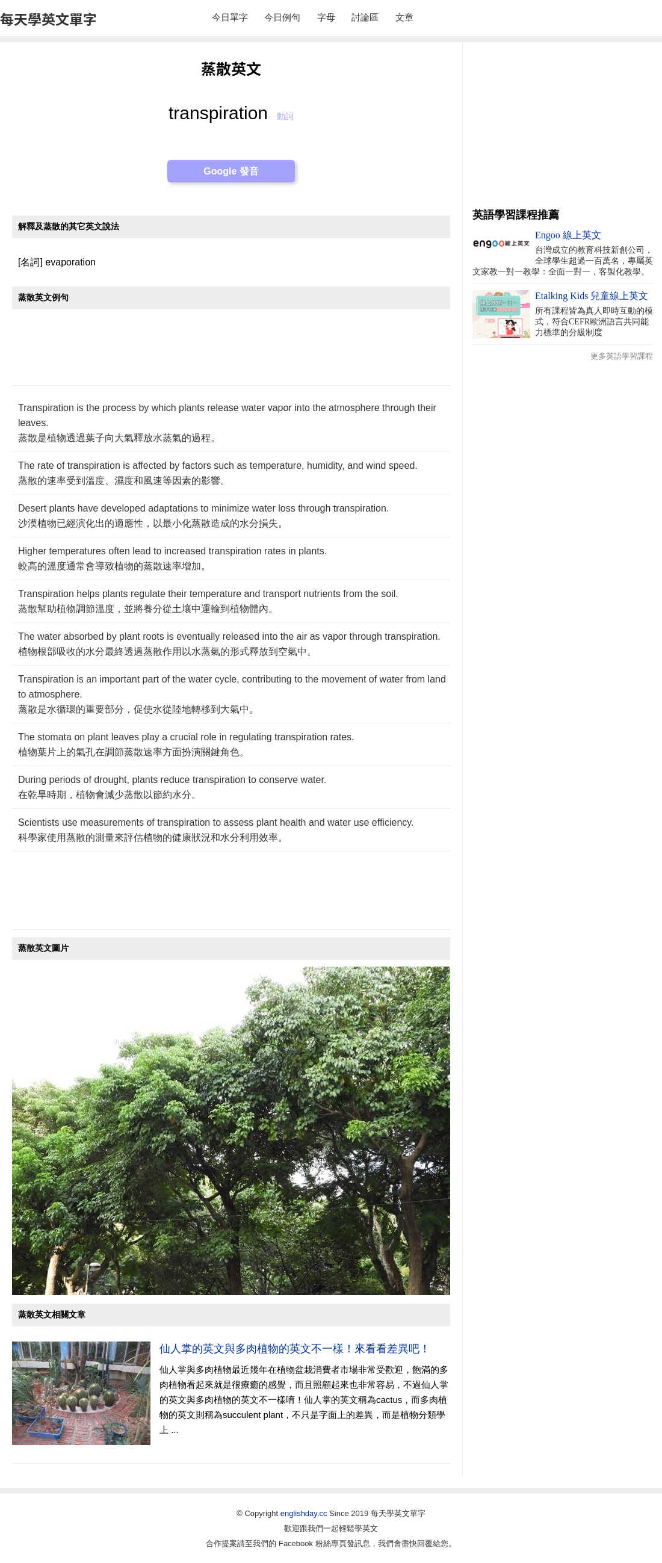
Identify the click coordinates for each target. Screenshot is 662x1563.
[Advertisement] (231, 353)
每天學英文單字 (48, 18)
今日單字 (230, 17)
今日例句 (282, 17)
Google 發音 (231, 171)
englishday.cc (303, 1513)
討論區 (365, 17)
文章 (404, 17)
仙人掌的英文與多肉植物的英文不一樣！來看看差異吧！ (294, 1349)
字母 (326, 17)
